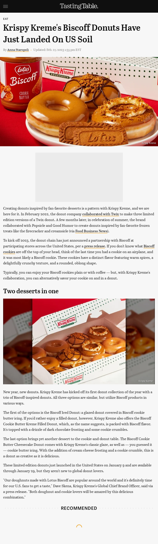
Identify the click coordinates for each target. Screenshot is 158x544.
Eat (6, 18)
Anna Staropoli (18, 49)
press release (94, 245)
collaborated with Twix (100, 213)
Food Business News (91, 230)
